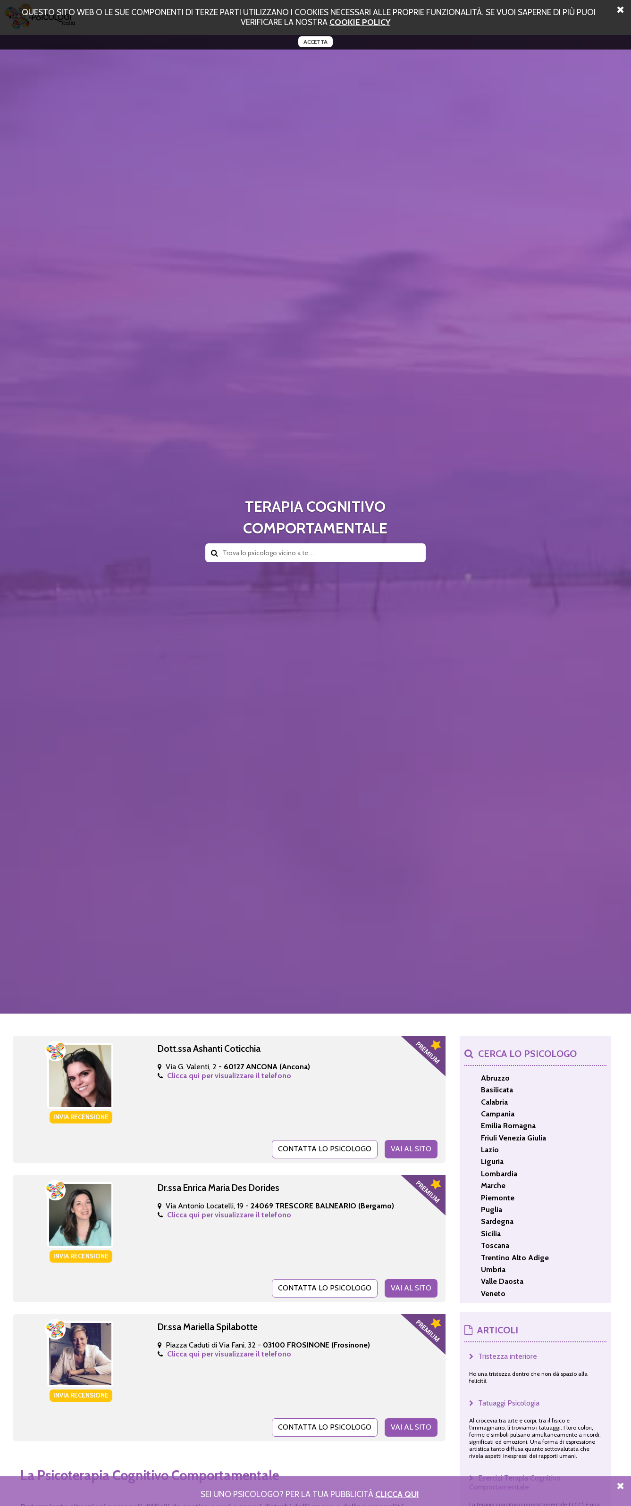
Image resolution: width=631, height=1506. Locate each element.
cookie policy (359, 22)
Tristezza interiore (507, 1356)
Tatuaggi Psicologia (508, 1402)
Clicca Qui (397, 1494)
